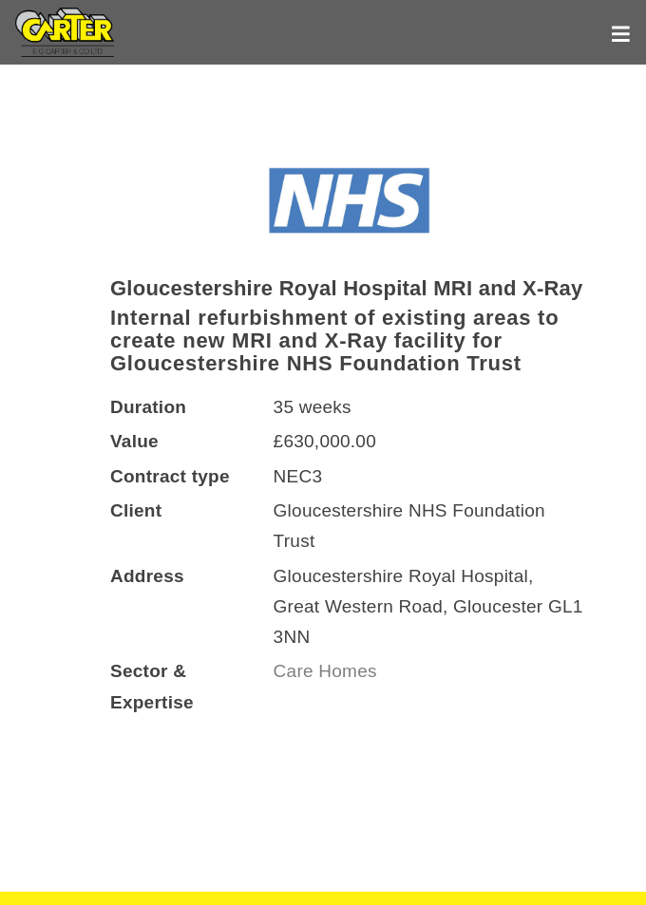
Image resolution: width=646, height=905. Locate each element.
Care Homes (328, 671)
